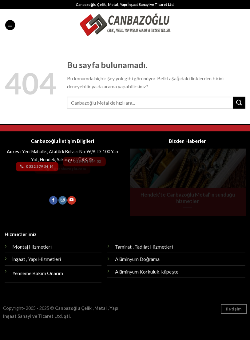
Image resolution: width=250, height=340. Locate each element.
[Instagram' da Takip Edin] (62, 200)
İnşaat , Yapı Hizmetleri (36, 259)
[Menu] (10, 25)
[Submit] (239, 103)
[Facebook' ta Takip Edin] (53, 200)
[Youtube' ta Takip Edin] (71, 200)
